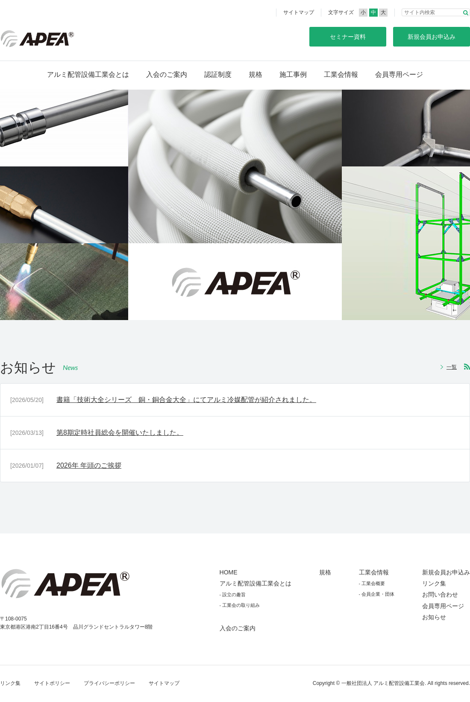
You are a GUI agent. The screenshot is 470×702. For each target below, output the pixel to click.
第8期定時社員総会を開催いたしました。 (119, 432)
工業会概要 (373, 583)
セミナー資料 (348, 36)
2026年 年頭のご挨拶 (88, 465)
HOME (229, 572)
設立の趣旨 (234, 594)
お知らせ (434, 617)
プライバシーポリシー (109, 683)
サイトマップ (298, 12)
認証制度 (218, 74)
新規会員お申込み (446, 572)
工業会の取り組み (241, 605)
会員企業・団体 (377, 594)
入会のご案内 (166, 74)
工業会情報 (341, 74)
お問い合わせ (440, 594)
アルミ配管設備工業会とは (88, 74)
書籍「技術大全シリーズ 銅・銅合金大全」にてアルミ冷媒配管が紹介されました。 (186, 399)
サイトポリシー (52, 683)
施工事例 (293, 74)
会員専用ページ (399, 74)
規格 (255, 74)
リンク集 (434, 583)
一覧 (451, 367)
